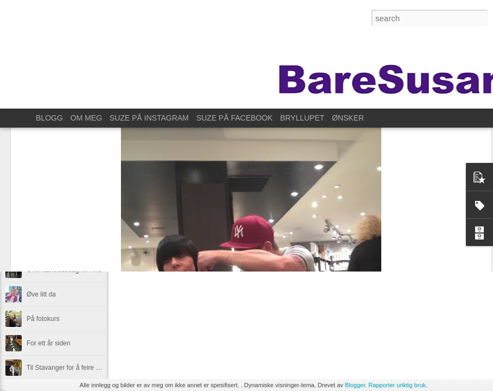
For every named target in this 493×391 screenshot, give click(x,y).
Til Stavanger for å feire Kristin (70, 367)
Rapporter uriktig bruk (397, 385)
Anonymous (353, 216)
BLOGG (49, 117)
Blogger (355, 385)
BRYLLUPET (302, 117)
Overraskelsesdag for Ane (64, 270)
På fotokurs (43, 319)
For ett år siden (49, 343)
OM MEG (86, 117)
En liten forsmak (50, 221)
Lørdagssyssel (47, 245)
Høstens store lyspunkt (60, 196)
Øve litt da (41, 294)
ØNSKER (348, 117)
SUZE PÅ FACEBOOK (234, 117)
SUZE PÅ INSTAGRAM (149, 117)
